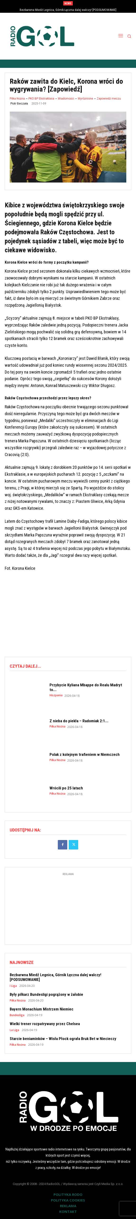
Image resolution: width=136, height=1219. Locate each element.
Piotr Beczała (19, 103)
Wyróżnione (85, 98)
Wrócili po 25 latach (66, 788)
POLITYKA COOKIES (68, 1200)
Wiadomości (66, 98)
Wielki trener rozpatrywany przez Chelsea (45, 1023)
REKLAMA (68, 1205)
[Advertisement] (70, 615)
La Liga (14, 1030)
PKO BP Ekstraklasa (41, 98)
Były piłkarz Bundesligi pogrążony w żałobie (46, 994)
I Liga (13, 985)
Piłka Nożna (17, 98)
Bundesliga (17, 1015)
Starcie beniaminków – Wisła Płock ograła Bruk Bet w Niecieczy (63, 1038)
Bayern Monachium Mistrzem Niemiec (41, 1009)
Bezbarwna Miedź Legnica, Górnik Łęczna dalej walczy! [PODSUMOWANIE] (68, 10)
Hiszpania (56, 695)
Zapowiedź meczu (109, 98)
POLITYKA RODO (68, 1194)
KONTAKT (68, 1211)
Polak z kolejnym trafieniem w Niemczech (85, 754)
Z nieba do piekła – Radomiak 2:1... (79, 720)
